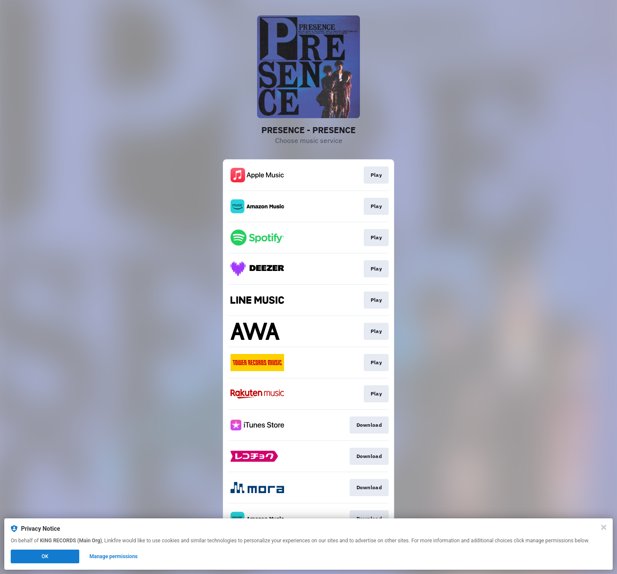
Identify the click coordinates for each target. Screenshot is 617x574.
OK (45, 556)
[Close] (604, 527)
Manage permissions (114, 556)
